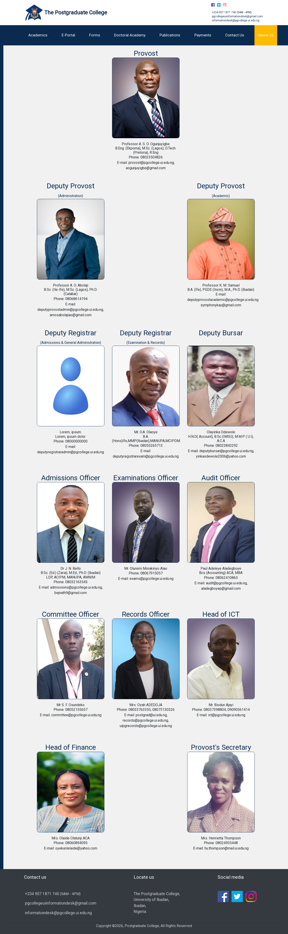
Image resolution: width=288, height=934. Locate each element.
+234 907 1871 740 (224, 12)
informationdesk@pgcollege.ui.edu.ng (235, 20)
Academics (37, 35)
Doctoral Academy (130, 35)
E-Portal (68, 35)
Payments (202, 35)
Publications (170, 35)
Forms (94, 35)
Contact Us (234, 35)
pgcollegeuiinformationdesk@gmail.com (237, 16)
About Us (266, 35)
